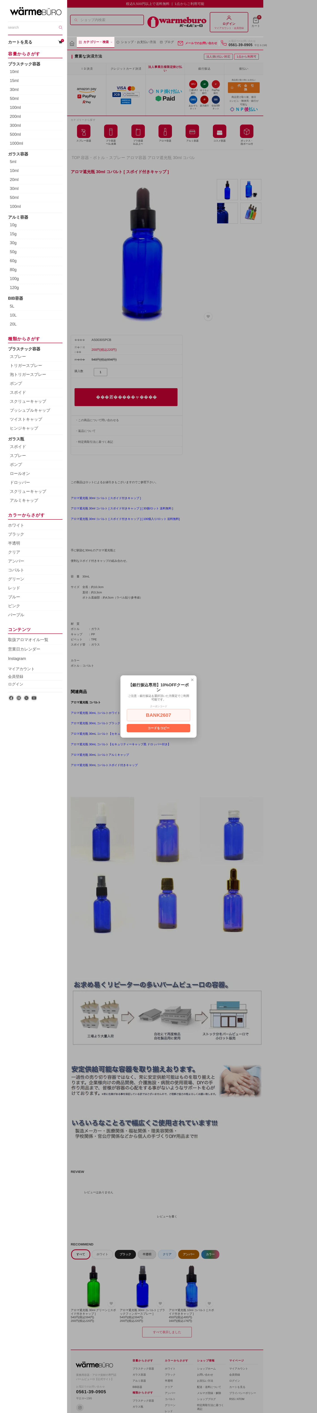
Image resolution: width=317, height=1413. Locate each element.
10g (13, 225)
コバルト (16, 570)
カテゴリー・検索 (96, 42)
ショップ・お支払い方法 (136, 42)
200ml (15, 116)
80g (13, 269)
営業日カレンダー (24, 649)
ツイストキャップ (26, 419)
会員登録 (15, 676)
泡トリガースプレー (28, 374)
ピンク (14, 606)
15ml (14, 80)
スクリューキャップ (28, 401)
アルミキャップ (24, 500)
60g (13, 260)
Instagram (17, 658)
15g (13, 234)
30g (13, 243)
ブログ (167, 42)
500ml (15, 134)
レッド (14, 588)
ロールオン (20, 473)
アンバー (16, 561)
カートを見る (35, 42)
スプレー (18, 356)
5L (12, 306)
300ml (15, 125)
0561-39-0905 (241, 45)
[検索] (60, 27)
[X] (26, 698)
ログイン (15, 684)
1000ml (16, 143)
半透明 (14, 543)
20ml (14, 179)
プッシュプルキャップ (30, 410)
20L (13, 324)
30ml (14, 89)
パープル (16, 615)
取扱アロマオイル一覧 (28, 640)
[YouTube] (34, 698)
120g (14, 287)
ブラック (16, 534)
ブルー (14, 597)
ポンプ (16, 383)
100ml (15, 107)
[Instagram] (19, 698)
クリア (14, 552)
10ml (14, 71)
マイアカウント (21, 669)
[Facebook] (11, 698)
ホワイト (16, 525)
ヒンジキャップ (24, 428)
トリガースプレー (26, 365)
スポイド (18, 392)
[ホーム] (72, 43)
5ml (13, 161)
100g (14, 278)
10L (13, 315)
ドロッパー (20, 482)
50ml (14, 98)
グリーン (16, 579)
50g (13, 252)
